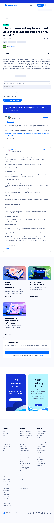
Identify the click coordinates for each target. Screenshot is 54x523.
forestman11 (12, 46)
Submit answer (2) (20, 76)
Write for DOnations (41, 437)
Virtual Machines (6, 503)
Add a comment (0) (33, 76)
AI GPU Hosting (6, 479)
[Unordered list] (19, 83)
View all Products (24, 473)
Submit (27, 352)
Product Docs (30, 10)
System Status (23, 486)
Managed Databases (24, 450)
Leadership (5, 433)
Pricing (38, 454)
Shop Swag (39, 465)
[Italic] (6, 83)
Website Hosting (6, 490)
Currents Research (41, 439)
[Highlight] (13, 83)
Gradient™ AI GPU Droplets (26, 431)
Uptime (21, 461)
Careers (5, 437)
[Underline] (7, 83)
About (4, 431)
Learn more (34, 296)
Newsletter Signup (41, 450)
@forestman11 (10, 122)
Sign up (40, 5)
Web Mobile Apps (7, 498)
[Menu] (48, 5)
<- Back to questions (8, 18)
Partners (5, 442)
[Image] (12, 83)
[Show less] (48, 117)
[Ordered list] (20, 83)
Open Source (40, 448)
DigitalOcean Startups (42, 442)
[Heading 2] (16, 83)
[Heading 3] (17, 83)
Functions (22, 444)
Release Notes (40, 461)
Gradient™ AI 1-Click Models (26, 435)
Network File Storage (25, 457)
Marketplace (39, 452)
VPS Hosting (6, 488)
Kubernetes (22, 442)
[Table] (25, 83)
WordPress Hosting (7, 501)
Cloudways (22, 470)
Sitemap (21, 512)
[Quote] (22, 83)
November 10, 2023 (16, 151)
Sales (21, 481)
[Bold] (4, 83)
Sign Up (8, 296)
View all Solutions (7, 505)
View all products (16, 400)
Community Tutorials (41, 431)
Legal (4, 450)
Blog (4, 435)
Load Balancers (23, 448)
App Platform (23, 446)
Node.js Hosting (6, 496)
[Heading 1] (14, 83)
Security (5, 454)
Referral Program (7, 444)
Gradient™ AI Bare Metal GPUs (26, 433)
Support (21, 479)
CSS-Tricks (39, 435)
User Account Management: (15, 168)
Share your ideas (24, 488)
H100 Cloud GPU (6, 481)
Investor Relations (7, 457)
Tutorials (13, 10)
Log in (32, 5)
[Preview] (48, 83)
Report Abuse (23, 484)
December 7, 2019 (15, 118)
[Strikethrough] (9, 83)
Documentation (40, 459)
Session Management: (13, 204)
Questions (21, 10)
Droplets (22, 439)
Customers (5, 439)
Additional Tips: (10, 224)
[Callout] (23, 83)
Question (5, 24)
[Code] (26, 83)
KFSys (12, 116)
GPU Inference (6, 486)
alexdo (12, 149)
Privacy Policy (40, 355)
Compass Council (41, 446)
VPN (4, 492)
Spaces (21, 452)
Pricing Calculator (41, 457)
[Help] (49, 83)
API (20, 459)
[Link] (10, 83)
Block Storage (23, 454)
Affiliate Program (6, 446)
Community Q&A (40, 433)
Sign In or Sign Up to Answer (12, 100)
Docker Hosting (6, 494)
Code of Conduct (41, 463)
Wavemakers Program (42, 444)
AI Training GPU (6, 484)
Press (4, 448)
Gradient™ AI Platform (24, 437)
